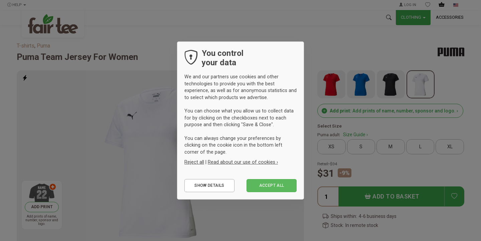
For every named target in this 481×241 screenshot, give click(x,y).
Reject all (194, 162)
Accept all (271, 185)
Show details (209, 185)
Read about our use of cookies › (243, 162)
